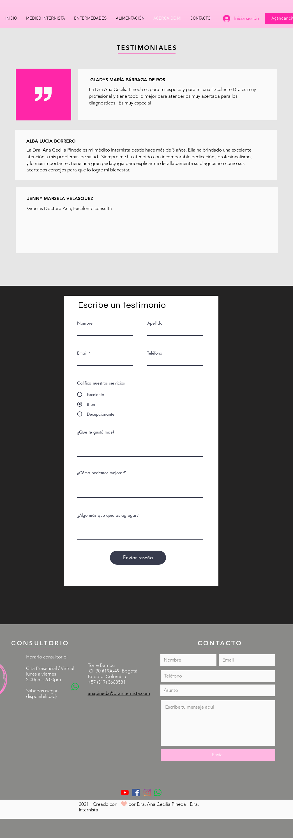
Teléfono (154, 353)
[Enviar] (218, 755)
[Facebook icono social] (136, 792)
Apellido (154, 323)
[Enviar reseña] (138, 558)
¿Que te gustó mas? (95, 432)
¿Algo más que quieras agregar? (108, 515)
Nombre (85, 323)
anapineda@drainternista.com (119, 693)
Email (82, 353)
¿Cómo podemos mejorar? (101, 473)
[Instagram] (147, 792)
